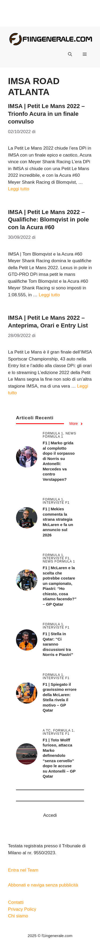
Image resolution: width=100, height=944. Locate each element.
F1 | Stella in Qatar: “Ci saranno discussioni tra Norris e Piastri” (58, 644)
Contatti (16, 902)
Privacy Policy (22, 909)
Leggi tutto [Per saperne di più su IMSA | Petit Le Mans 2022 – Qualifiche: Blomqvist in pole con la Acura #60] (49, 294)
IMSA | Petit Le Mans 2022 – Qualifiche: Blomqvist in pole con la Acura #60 (48, 220)
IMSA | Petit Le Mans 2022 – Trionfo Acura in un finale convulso (46, 114)
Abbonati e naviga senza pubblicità (43, 885)
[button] (70, 54)
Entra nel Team (23, 870)
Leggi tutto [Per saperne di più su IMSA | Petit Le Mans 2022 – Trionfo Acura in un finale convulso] (18, 188)
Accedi (50, 815)
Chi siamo (18, 915)
